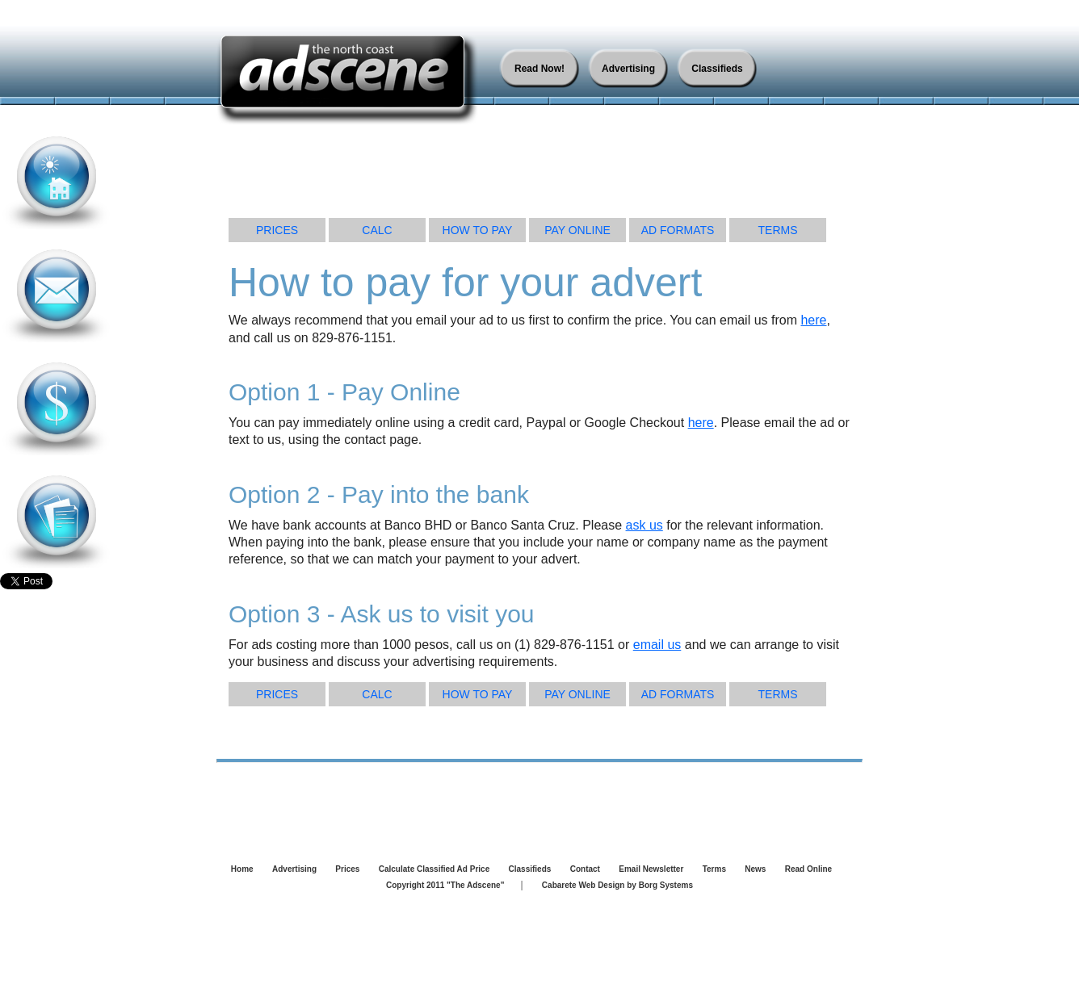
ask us (644, 525)
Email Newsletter (651, 869)
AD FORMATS (678, 230)
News (755, 869)
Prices (347, 869)
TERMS (778, 230)
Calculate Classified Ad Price (434, 869)
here (813, 320)
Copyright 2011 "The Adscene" (445, 885)
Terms (714, 869)
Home (242, 869)
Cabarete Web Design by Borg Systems (617, 885)
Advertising (628, 68)
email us (657, 644)
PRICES (277, 230)
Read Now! (539, 68)
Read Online (808, 869)
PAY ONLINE (577, 230)
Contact (585, 869)
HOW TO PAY (478, 230)
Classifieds (716, 68)
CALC (377, 230)
